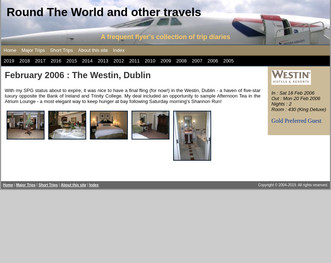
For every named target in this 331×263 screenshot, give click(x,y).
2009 (165, 61)
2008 (181, 61)
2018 (24, 61)
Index (119, 50)
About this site (93, 50)
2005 (228, 61)
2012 (118, 61)
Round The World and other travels (104, 12)
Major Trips (33, 50)
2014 (87, 61)
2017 (40, 61)
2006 (213, 61)
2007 (197, 61)
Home (10, 50)
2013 (103, 61)
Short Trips (61, 50)
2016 (56, 61)
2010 (150, 61)
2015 (71, 61)
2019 (9, 61)
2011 (134, 61)
